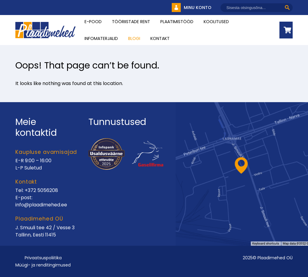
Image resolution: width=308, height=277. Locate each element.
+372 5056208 (41, 190)
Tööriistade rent (131, 22)
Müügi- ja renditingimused (43, 265)
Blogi (134, 38)
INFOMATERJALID (101, 38)
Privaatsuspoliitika (43, 258)
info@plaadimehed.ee (41, 204)
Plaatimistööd (176, 22)
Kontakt (160, 38)
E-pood (93, 22)
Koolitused (216, 22)
